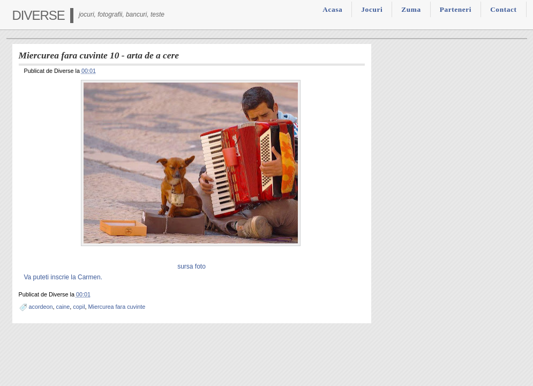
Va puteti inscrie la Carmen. (63, 277)
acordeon (41, 306)
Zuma (411, 9)
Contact (503, 9)
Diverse (38, 15)
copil (79, 306)
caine (63, 306)
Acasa (332, 9)
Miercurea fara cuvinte (117, 306)
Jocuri (371, 9)
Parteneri (455, 9)
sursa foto (191, 266)
